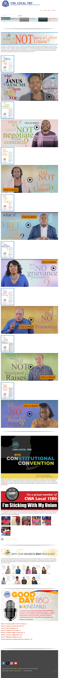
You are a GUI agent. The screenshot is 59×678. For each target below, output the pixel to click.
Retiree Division (24, 18)
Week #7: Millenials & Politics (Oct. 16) (11, 637)
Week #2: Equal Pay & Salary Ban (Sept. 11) (12, 626)
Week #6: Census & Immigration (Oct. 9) (11, 634)
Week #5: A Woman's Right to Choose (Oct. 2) (13, 632)
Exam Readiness (43, 18)
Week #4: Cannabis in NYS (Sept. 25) (10, 630)
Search (20, 15)
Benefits (13, 18)
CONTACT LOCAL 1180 (52, 19)
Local (2, 18)
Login (45, 10)
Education (32, 18)
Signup (48, 10)
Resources (54, 10)
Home (41, 10)
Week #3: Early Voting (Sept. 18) (9, 628)
